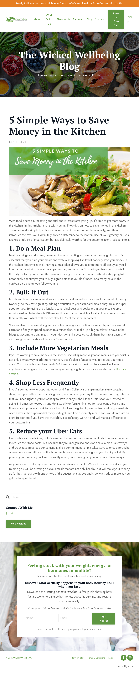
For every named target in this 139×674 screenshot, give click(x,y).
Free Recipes (18, 523)
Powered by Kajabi (125, 666)
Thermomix (63, 19)
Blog (89, 19)
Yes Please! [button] (103, 618)
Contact (99, 19)
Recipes (111, 658)
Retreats (77, 19)
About (37, 19)
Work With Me (49, 19)
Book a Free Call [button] (116, 19)
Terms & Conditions (96, 658)
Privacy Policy (78, 658)
